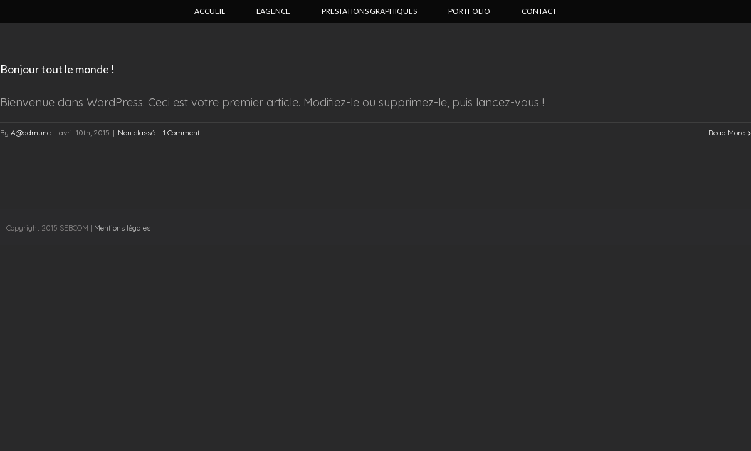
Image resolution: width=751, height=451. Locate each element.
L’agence (273, 11)
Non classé (136, 132)
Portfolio (469, 11)
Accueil (209, 11)
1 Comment (181, 132)
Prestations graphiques (369, 11)
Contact (539, 11)
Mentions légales (122, 227)
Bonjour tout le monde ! (57, 69)
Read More (726, 132)
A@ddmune (31, 132)
